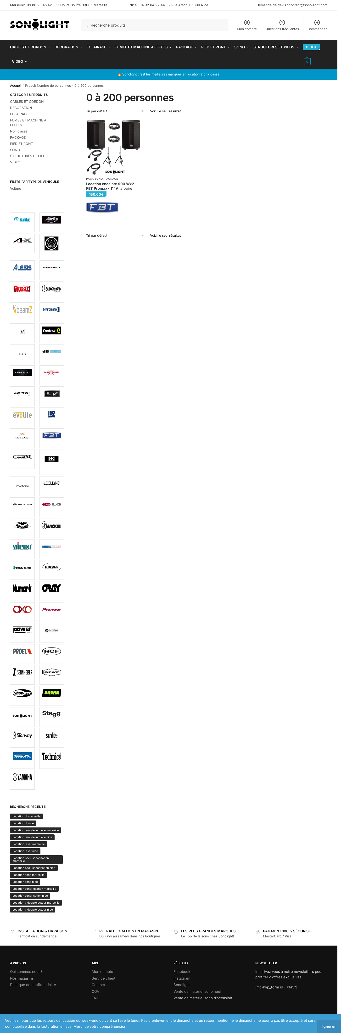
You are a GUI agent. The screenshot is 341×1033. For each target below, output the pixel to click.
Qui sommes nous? (26, 971)
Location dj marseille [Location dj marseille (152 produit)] (26, 816)
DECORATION (21, 108)
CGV (95, 991)
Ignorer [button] (329, 1026)
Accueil (15, 85)
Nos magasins (22, 978)
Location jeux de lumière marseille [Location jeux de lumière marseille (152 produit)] (35, 830)
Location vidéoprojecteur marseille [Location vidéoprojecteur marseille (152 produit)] (36, 902)
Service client (103, 978)
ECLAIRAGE (19, 114)
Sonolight (181, 984)
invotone (22, 486)
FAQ (95, 998)
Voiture (15, 188)
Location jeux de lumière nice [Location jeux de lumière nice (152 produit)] (32, 837)
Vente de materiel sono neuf (197, 991)
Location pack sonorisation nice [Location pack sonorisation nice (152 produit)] (33, 868)
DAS (22, 354)
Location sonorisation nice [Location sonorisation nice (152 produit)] (30, 895)
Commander (317, 25)
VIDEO (15, 162)
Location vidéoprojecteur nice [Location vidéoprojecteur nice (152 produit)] (32, 909)
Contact (98, 984)
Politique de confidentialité (33, 984)
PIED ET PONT (21, 144)
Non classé (18, 131)
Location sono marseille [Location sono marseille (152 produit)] (28, 875)
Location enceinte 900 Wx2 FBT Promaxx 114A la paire (110, 186)
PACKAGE (111, 178)
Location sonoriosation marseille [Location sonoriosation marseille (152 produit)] (34, 888)
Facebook (181, 971)
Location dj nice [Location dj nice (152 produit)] (23, 823)
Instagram (181, 978)
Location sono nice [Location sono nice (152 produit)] (25, 882)
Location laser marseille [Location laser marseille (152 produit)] (28, 844)
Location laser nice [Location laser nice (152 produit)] (25, 851)
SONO (15, 150)
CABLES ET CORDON (27, 101)
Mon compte (247, 25)
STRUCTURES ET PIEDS (29, 156)
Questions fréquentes (282, 25)
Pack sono (94, 178)
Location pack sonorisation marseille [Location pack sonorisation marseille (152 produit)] (30, 859)
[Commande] (115, 111)
